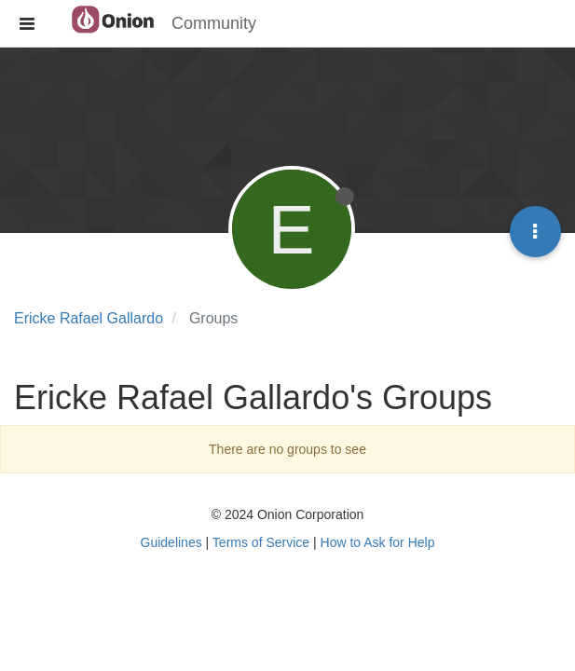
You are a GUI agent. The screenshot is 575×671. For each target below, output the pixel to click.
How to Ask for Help (378, 542)
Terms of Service (260, 542)
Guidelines (171, 542)
